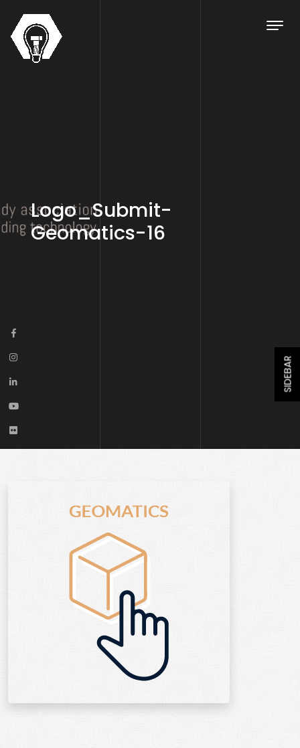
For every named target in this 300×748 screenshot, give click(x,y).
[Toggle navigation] (275, 25)
